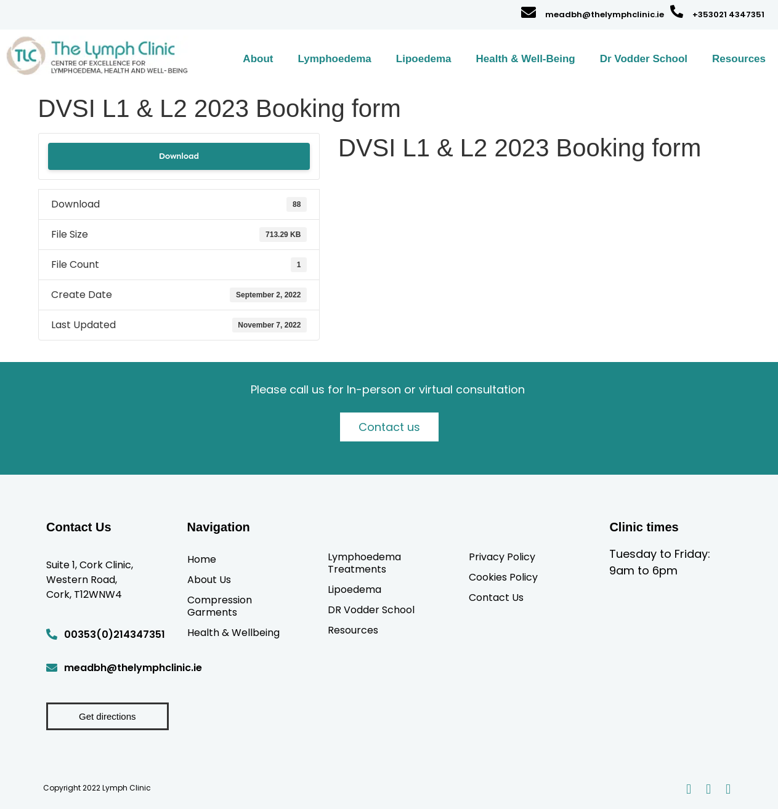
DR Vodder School (371, 609)
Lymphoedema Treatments (364, 563)
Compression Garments (219, 606)
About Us (209, 579)
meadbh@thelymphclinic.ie (604, 14)
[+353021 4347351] (676, 11)
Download (179, 156)
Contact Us (496, 597)
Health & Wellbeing (233, 632)
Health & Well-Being (525, 59)
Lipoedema (424, 59)
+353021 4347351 (728, 14)
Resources (739, 59)
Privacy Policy (502, 556)
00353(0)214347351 (114, 634)
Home (201, 559)
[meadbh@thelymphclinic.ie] (528, 12)
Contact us (389, 427)
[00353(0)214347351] (51, 634)
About (258, 59)
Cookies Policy (503, 577)
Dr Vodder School (643, 59)
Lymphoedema (334, 59)
